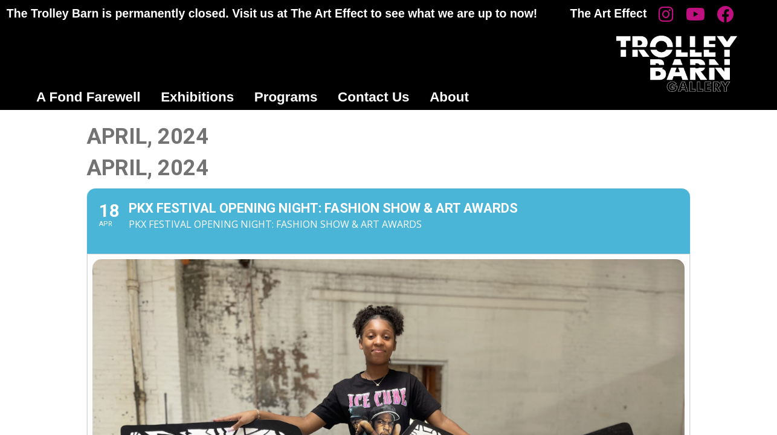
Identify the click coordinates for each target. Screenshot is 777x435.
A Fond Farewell (88, 97)
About (449, 97)
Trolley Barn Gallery (676, 64)
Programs (286, 97)
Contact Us (374, 97)
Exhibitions (197, 97)
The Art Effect (608, 13)
